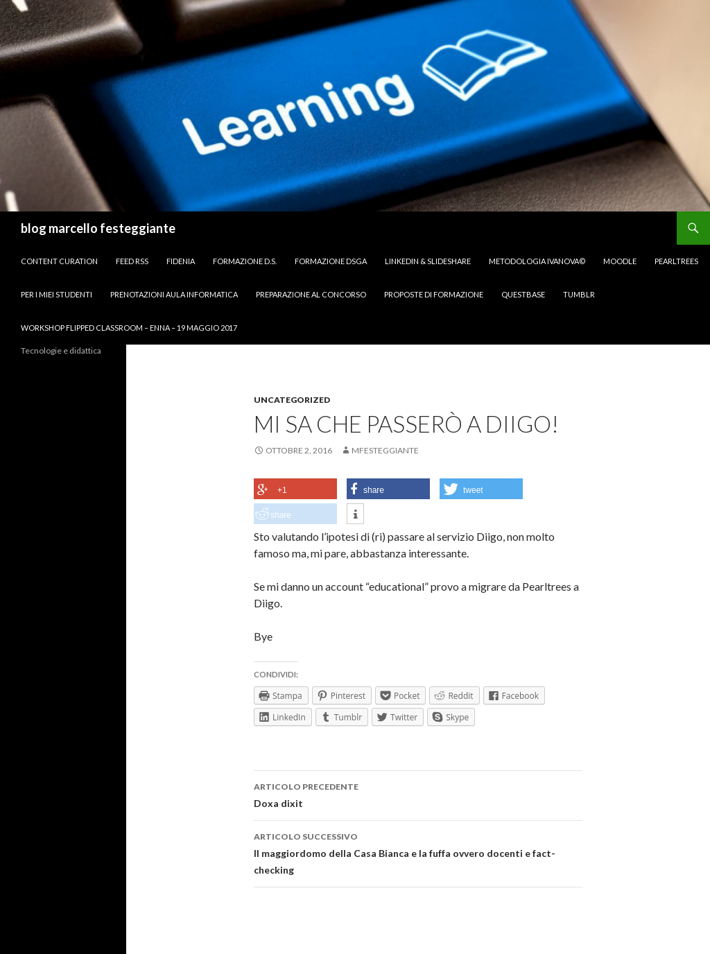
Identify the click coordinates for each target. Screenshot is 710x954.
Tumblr (579, 294)
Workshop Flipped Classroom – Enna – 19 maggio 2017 (129, 327)
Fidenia (180, 261)
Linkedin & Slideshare (428, 261)
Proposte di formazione (433, 294)
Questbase (523, 294)
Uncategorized (292, 399)
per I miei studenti (56, 294)
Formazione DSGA (331, 261)
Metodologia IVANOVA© (537, 261)
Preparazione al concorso (311, 294)
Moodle (620, 261)
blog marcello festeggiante (98, 228)
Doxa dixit (418, 794)
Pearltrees (676, 261)
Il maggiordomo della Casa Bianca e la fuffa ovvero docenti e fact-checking (418, 852)
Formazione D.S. (245, 261)
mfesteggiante (385, 450)
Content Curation (59, 261)
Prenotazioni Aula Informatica (174, 294)
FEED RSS (132, 261)
